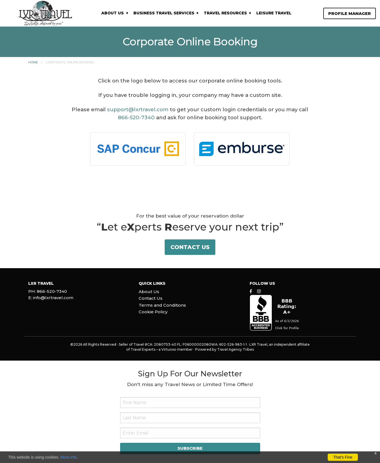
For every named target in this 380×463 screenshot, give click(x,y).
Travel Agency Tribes (235, 349)
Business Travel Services (163, 13)
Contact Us (190, 247)
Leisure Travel (273, 13)
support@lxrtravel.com (138, 109)
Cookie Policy (153, 311)
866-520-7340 (136, 117)
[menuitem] (114, 13)
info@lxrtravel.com (53, 297)
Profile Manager (349, 13)
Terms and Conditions (162, 305)
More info (68, 457)
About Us (112, 13)
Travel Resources (225, 13)
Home (33, 62)
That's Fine (342, 457)
